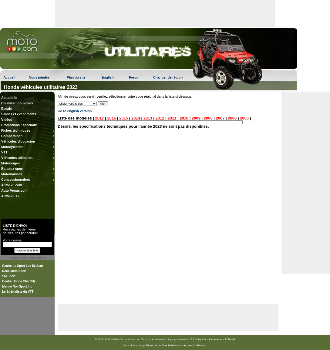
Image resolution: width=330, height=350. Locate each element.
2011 (171, 118)
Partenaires (216, 339)
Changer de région (168, 77)
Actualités (9, 97)
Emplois (201, 339)
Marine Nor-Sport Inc (17, 286)
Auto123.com (11, 185)
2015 (123, 118)
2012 (160, 118)
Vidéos (6, 119)
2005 (244, 118)
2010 (184, 118)
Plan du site (76, 77)
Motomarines (11, 174)
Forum (134, 77)
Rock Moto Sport (14, 271)
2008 (208, 118)
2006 (232, 118)
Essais (6, 108)
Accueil (9, 77)
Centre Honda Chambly (19, 281)
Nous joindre (39, 77)
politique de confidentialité (159, 345)
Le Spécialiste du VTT (17, 291)
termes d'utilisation (195, 345)
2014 (135, 118)
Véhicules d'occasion (18, 141)
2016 (111, 118)
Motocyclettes (12, 147)
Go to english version (75, 111)
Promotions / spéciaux (19, 125)
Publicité (230, 339)
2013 (147, 118)
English (108, 77)
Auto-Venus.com (14, 190)
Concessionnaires (15, 179)
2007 (220, 118)
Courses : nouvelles (17, 103)
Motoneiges (10, 163)
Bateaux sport (12, 168)
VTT (4, 152)
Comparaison (11, 136)
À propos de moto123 (181, 339)
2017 (99, 118)
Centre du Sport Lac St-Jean (22, 266)
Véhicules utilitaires (16, 158)
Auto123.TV (10, 196)
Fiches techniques (15, 130)
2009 (196, 118)
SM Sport (8, 276)
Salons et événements (18, 114)
